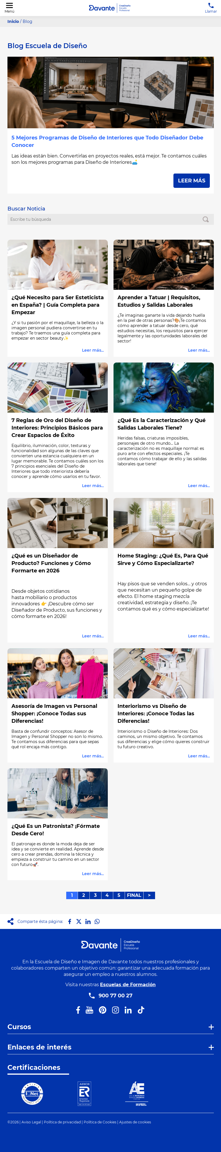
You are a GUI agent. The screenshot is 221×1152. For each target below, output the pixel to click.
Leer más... (93, 350)
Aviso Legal (31, 1122)
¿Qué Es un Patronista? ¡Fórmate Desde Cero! (55, 830)
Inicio (13, 21)
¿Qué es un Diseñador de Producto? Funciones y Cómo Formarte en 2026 (51, 563)
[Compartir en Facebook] (69, 921)
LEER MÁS (191, 181)
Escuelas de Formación (128, 984)
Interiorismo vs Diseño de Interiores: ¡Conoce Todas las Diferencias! (156, 713)
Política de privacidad (62, 1122)
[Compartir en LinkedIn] (88, 921)
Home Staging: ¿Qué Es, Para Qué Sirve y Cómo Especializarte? (163, 559)
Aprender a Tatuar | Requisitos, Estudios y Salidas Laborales (159, 301)
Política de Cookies (100, 1122)
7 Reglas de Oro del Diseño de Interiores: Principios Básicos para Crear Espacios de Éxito (57, 427)
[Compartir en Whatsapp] (97, 921)
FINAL (134, 895)
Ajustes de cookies (135, 1122)
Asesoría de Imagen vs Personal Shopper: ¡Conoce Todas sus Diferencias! (54, 713)
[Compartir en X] (78, 921)
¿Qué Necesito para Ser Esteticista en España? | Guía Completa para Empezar (57, 305)
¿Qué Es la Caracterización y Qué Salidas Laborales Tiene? (162, 424)
